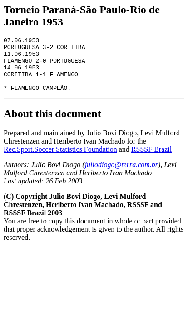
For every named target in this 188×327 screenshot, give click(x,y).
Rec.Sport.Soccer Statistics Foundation (60, 160)
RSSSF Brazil (151, 160)
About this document (52, 124)
